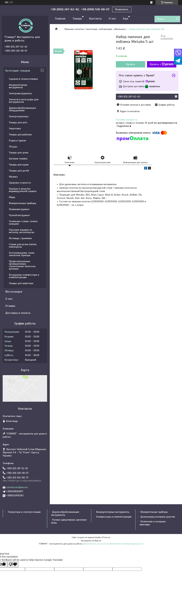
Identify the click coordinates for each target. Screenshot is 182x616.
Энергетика (15, 128)
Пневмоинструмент (19, 209)
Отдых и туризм (17, 140)
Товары (77, 18)
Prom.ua (106, 537)
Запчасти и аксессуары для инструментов (23, 100)
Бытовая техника (18, 158)
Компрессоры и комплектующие (114, 516)
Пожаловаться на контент (97, 543)
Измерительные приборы (22, 203)
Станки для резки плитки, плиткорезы (23, 245)
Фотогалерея (13, 291)
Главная (60, 18)
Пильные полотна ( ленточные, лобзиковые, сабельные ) (95, 29)
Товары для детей (19, 170)
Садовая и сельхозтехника (23, 78)
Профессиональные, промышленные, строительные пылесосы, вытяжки (22, 265)
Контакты (95, 18)
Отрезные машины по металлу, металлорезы (21, 231)
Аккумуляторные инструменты (18, 86)
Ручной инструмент (19, 215)
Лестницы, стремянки (20, 238)
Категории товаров (17, 70)
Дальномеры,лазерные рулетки (157, 516)
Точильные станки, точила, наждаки (23, 222)
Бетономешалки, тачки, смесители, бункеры (22, 254)
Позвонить (122, 9)
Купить (130, 64)
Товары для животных (21, 283)
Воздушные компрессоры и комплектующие (24, 276)
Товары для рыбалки (20, 134)
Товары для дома (18, 152)
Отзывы (10, 306)
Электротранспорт (19, 116)
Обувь (12, 197)
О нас (112, 18)
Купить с (161, 64)
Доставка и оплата (17, 313)
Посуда (13, 146)
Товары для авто (18, 122)
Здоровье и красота (20, 182)
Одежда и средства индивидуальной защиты (22, 190)
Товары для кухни (18, 164)
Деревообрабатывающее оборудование (22, 109)
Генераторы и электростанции (24, 511)
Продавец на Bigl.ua (91, 540)
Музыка (13, 176)
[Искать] (177, 19)
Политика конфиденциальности (127, 543)
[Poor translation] (13, 564)
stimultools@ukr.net (17, 487)
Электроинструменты (20, 93)
